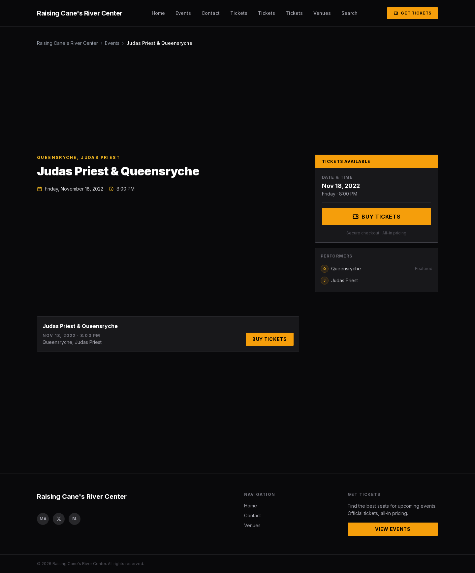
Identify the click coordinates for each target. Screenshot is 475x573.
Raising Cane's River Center (67, 43)
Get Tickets (412, 13)
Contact (211, 13)
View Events (393, 529)
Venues (322, 13)
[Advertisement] (235, 100)
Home (158, 13)
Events (183, 13)
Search (349, 13)
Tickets (238, 13)
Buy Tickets (269, 339)
